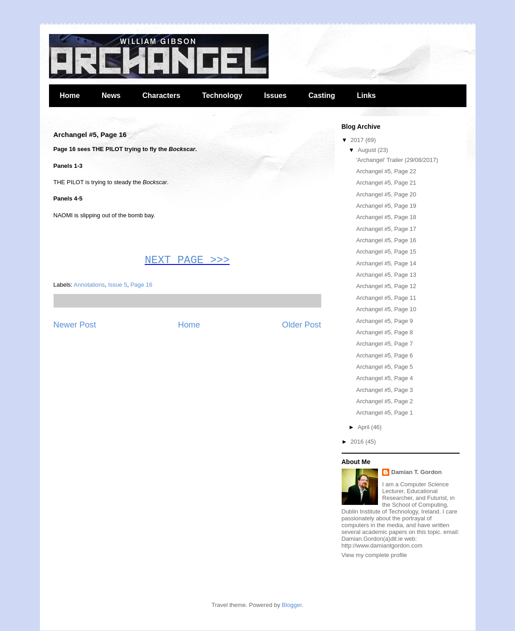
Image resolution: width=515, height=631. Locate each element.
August (368, 150)
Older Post (301, 324)
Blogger (292, 605)
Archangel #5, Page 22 (386, 171)
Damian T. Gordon (416, 472)
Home (70, 95)
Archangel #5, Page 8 (384, 332)
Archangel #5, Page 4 (384, 378)
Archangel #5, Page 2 (384, 401)
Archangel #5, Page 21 (386, 182)
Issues (275, 95)
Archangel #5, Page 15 (386, 251)
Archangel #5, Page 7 (384, 343)
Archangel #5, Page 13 (386, 274)
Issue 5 (117, 284)
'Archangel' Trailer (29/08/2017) (397, 160)
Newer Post (75, 324)
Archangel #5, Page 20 (386, 194)
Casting (322, 95)
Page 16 (141, 284)
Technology (222, 95)
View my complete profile (374, 555)
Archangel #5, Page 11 (386, 297)
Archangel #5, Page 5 (384, 366)
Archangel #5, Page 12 (386, 286)
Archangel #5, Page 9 (384, 321)
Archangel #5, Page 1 (384, 412)
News (111, 95)
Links (366, 95)
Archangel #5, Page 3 (384, 389)
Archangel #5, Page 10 (386, 309)
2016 (358, 441)
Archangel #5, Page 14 (386, 263)
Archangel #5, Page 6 (384, 355)
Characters (161, 95)
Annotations (89, 284)
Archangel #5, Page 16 (386, 240)
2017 (358, 140)
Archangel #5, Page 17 (386, 228)
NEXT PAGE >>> (187, 260)
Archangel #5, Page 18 (386, 217)
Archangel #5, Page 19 (386, 205)
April (364, 427)
